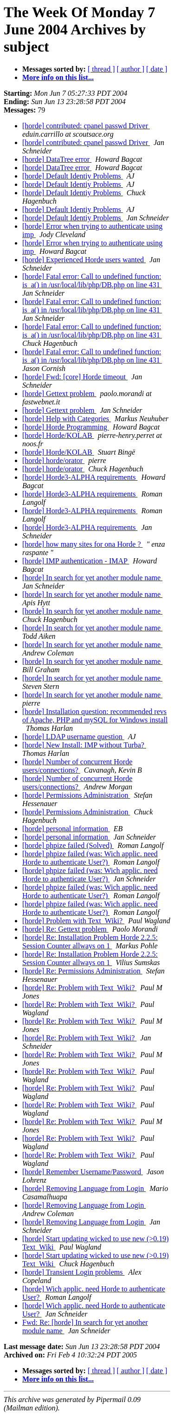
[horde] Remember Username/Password (82, 1172)
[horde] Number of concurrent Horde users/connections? (77, 766)
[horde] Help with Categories (66, 419)
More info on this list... (58, 77)
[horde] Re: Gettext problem (65, 929)
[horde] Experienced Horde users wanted (84, 260)
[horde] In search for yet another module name (92, 578)
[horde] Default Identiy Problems (72, 176)
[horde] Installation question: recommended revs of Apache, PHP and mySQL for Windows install (95, 716)
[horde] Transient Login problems (73, 1272)
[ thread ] (101, 69)
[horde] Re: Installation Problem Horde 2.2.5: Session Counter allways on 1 (90, 941)
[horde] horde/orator (53, 460)
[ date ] (156, 69)
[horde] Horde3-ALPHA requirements (79, 477)
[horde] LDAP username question (73, 737)
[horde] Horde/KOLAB (58, 435)
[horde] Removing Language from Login (84, 1188)
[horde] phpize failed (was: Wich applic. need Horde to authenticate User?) (90, 858)
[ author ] (131, 69)
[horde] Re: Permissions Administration (82, 971)
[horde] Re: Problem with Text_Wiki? (79, 988)
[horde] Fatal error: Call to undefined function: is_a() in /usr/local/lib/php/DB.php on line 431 (92, 280)
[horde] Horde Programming (65, 427)
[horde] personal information (66, 829)
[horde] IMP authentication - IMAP (75, 561)
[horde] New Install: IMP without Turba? (84, 745)
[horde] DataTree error (56, 159)
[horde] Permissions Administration (76, 795)
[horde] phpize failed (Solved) (68, 845)
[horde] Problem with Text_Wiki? (73, 921)
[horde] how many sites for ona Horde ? (82, 544)
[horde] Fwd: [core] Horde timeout (75, 377)
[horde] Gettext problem (59, 393)
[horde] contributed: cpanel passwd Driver (86, 126)
